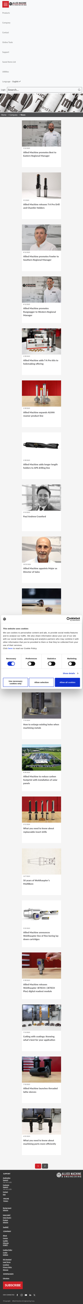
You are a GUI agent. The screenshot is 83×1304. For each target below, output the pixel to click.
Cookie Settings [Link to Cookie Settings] (5, 1254)
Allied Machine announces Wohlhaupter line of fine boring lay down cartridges (40, 936)
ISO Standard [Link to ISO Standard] (7, 1259)
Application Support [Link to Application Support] (6, 1179)
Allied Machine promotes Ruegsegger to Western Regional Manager (39, 312)
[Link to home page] (17, 4)
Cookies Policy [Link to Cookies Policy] (7, 1250)
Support (5, 52)
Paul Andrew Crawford (34, 516)
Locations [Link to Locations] (6, 1265)
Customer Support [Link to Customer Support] (6, 1186)
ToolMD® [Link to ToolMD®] (6, 1227)
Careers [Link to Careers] (5, 1238)
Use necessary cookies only (15, 682)
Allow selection (41, 682)
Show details (69, 673)
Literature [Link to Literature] (6, 1278)
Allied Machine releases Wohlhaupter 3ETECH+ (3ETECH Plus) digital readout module (39, 988)
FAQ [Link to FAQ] (4, 1194)
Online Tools (7, 42)
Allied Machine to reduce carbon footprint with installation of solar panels (40, 780)
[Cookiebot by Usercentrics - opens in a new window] (68, 619)
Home (3, 115)
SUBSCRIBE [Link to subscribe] (13, 1285)
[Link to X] (34, 1295)
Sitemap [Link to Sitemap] (5, 1270)
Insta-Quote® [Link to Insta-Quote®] (7, 1218)
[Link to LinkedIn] (30, 1295)
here (10, 648)
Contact (5, 32)
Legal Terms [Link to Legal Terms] (7, 1262)
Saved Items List (9, 62)
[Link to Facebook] (17, 1295)
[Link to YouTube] (26, 1295)
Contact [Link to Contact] (5, 1192)
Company (6, 22)
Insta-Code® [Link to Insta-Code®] (7, 1215)
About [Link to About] (5, 1236)
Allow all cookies (67, 682)
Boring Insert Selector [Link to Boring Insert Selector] (7, 1209)
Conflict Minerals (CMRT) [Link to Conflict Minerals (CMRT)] (6, 1243)
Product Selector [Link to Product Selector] (5, 1221)
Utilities (5, 71)
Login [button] (4, 90)
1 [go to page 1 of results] (38, 1166)
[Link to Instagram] (21, 1295)
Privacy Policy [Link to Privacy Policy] (7, 1267)
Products (6, 13)
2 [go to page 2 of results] (45, 1166)
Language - (11, 81)
